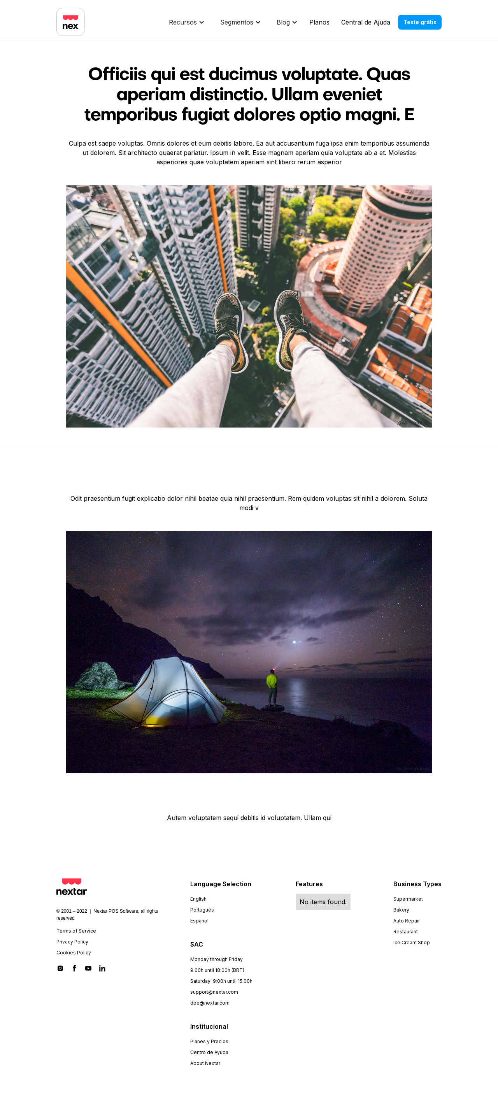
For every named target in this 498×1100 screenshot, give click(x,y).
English (198, 899)
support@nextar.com (214, 992)
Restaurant (405, 932)
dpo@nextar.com (210, 1003)
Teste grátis (420, 22)
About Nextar (205, 1063)
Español (199, 921)
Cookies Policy (73, 953)
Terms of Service (76, 931)
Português (202, 910)
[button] (188, 22)
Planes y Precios (209, 1041)
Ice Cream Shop (411, 942)
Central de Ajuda (365, 22)
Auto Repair (406, 921)
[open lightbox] (249, 305)
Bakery (401, 910)
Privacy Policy (72, 942)
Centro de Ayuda (209, 1052)
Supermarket (408, 899)
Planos (319, 22)
